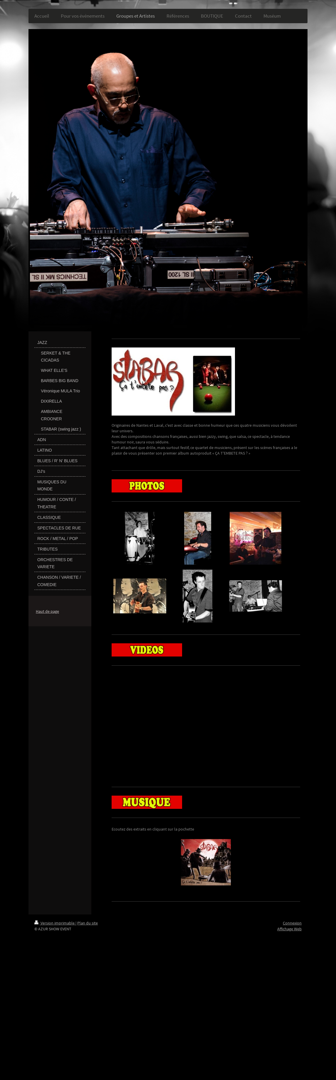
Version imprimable (54, 923)
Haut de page (47, 611)
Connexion (292, 923)
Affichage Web (289, 929)
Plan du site (87, 923)
